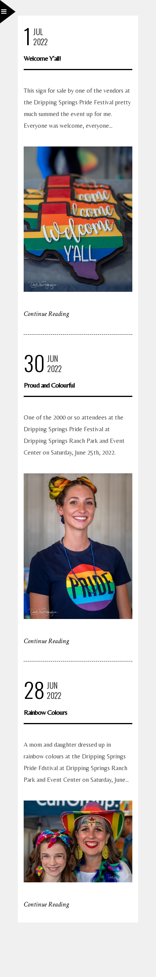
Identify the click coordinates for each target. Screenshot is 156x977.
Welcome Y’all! (42, 58)
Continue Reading (46, 313)
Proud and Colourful (49, 385)
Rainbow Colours (45, 712)
